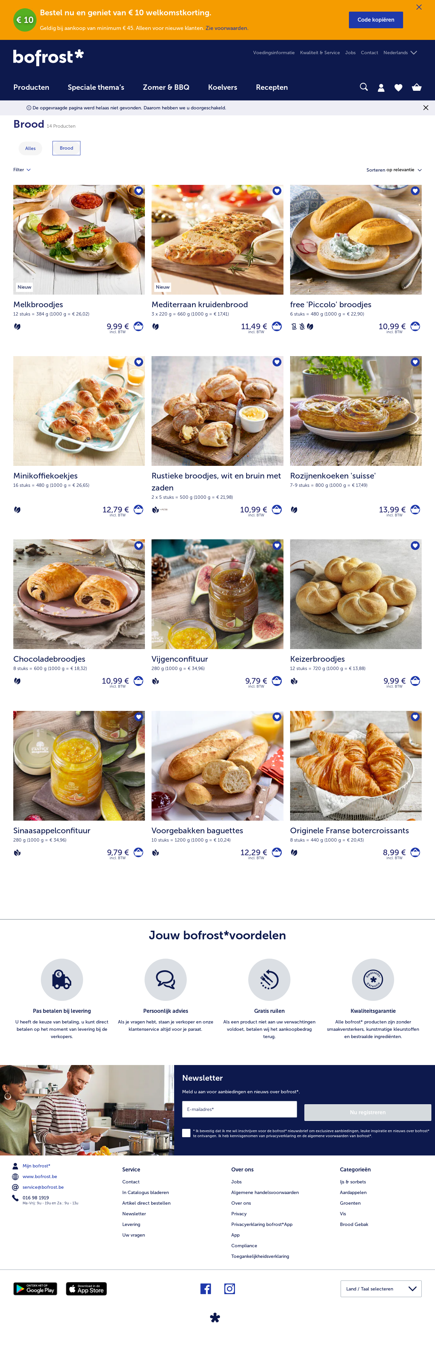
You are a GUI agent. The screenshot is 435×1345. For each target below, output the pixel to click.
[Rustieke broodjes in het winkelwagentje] (275, 514)
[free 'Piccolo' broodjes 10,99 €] (356, 272)
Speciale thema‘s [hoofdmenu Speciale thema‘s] (96, 87)
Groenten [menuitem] (350, 1210)
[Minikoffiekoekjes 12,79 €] (79, 452)
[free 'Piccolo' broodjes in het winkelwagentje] (413, 328)
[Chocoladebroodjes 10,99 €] (79, 632)
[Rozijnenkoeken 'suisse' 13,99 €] (356, 452)
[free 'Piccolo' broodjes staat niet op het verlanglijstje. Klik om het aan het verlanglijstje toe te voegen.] (414, 192)
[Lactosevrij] (294, 328)
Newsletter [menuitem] (134, 1221)
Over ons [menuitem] (241, 1210)
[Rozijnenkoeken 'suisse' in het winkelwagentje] (413, 514)
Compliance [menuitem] (244, 1253)
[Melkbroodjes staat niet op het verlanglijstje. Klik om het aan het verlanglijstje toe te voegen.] (137, 192)
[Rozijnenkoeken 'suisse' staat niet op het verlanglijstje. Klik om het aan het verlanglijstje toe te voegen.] (414, 366)
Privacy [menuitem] (239, 1221)
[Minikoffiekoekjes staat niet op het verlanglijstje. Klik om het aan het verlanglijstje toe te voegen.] (137, 366)
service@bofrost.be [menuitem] (38, 1196)
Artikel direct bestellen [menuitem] (146, 1210)
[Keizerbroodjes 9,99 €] (356, 632)
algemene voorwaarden (328, 1145)
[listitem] (62, 1011)
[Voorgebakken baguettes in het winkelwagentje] (275, 863)
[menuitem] (31, 90)
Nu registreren (405, 1121)
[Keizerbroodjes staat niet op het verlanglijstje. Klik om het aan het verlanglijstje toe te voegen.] (414, 552)
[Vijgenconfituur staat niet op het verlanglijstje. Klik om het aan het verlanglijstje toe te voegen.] (276, 552)
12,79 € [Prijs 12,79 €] (112, 514)
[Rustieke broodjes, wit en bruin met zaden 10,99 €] (217, 452)
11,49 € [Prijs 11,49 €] (251, 328)
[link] (74, 57)
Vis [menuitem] (343, 1221)
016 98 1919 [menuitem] (31, 1206)
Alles (30, 148)
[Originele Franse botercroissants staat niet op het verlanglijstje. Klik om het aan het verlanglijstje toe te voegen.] (414, 727)
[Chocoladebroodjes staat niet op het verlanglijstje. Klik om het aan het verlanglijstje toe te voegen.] (137, 552)
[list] (217, 1011)
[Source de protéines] (163, 513)
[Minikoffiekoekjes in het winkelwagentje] (136, 514)
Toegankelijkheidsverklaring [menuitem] (260, 1263)
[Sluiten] (419, 7)
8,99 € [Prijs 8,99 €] (391, 863)
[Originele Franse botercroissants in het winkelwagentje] (413, 863)
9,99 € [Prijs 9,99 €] (114, 328)
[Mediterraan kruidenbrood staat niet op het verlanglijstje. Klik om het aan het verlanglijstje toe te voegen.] (276, 192)
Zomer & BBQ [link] (166, 87)
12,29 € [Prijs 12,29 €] (251, 863)
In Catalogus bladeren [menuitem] (145, 1199)
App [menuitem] (235, 1242)
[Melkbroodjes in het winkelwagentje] (136, 328)
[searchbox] (311, 87)
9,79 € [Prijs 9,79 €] (253, 688)
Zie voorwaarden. (227, 28)
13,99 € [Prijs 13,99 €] (389, 514)
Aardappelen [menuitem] (353, 1199)
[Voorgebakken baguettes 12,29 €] (217, 807)
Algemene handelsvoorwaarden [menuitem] (265, 1199)
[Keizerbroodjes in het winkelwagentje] (413, 688)
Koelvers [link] (222, 87)
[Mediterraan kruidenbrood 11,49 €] (217, 272)
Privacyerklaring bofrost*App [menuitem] (261, 1231)
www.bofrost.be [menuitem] (35, 1185)
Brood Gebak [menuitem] (354, 1231)
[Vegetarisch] (17, 328)
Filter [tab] (26, 170)
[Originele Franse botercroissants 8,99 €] (356, 807)
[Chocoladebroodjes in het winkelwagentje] (136, 688)
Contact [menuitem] (369, 53)
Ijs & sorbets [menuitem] (353, 1189)
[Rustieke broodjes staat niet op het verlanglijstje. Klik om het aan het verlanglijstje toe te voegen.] (276, 366)
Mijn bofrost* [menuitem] (32, 1174)
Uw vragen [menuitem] (133, 1242)
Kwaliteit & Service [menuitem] (320, 53)
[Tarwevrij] (302, 328)
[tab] (381, 87)
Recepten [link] (272, 87)
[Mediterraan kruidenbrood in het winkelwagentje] (275, 328)
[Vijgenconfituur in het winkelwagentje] (275, 688)
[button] (376, 20)
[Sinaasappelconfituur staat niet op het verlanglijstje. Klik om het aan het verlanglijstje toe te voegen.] (137, 727)
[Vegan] (156, 514)
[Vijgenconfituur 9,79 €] (217, 632)
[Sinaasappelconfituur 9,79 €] (79, 807)
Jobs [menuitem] (350, 53)
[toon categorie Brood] (66, 148)
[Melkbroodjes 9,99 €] (79, 272)
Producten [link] (31, 87)
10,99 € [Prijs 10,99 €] (389, 328)
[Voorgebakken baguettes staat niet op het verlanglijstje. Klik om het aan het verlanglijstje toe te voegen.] (276, 727)
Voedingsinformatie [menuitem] (274, 53)
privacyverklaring (281, 1145)
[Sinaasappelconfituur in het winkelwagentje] (136, 863)
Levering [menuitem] (131, 1231)
